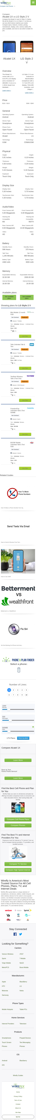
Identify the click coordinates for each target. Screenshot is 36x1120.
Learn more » (6, 90)
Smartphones (6, 1038)
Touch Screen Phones (6, 1044)
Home (18, 1092)
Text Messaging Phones (25, 1044)
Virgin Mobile (6, 963)
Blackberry (23, 1060)
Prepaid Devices (25, 1038)
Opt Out (18, 1117)
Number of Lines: (18, 684)
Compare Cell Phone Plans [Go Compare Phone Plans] (18, 819)
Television (23, 1024)
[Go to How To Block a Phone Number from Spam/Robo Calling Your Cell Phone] (18, 492)
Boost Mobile (24, 967)
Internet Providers (8, 1024)
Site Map (18, 1112)
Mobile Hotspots (7, 1009)
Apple (4, 982)
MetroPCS (5, 967)
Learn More (18, 760)
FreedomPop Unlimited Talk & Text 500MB (17, 410)
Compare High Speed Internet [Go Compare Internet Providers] (18, 870)
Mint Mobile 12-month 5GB (17, 313)
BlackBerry (23, 982)
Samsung (5, 995)
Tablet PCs (23, 1009)
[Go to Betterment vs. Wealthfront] (18, 595)
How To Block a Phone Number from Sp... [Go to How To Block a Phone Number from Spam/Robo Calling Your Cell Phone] (12, 508)
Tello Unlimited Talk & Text (17, 345)
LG (21, 986)
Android (4, 1060)
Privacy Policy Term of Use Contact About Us (18, 1102)
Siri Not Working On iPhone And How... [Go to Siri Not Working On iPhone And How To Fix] (11, 645)
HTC (3, 986)
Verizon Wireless (7, 954)
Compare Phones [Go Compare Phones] (18, 825)
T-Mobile (22, 958)
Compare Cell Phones (6, 6)
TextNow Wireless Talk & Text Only (16, 377)
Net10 (22, 963)
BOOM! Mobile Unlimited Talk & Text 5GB (17, 444)
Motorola (5, 990)
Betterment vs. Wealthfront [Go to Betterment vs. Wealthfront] (8, 611)
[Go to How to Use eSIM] (18, 561)
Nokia (22, 990)
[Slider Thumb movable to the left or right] (8, 710)
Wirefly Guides (18, 1075)
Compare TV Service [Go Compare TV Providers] (18, 864)
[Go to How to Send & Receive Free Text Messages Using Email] (18, 527)
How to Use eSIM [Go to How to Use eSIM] (6, 576)
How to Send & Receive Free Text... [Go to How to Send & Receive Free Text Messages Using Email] (11, 542)
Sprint (4, 958)
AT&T (21, 954)
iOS (3, 1065)
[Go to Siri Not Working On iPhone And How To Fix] (18, 630)
